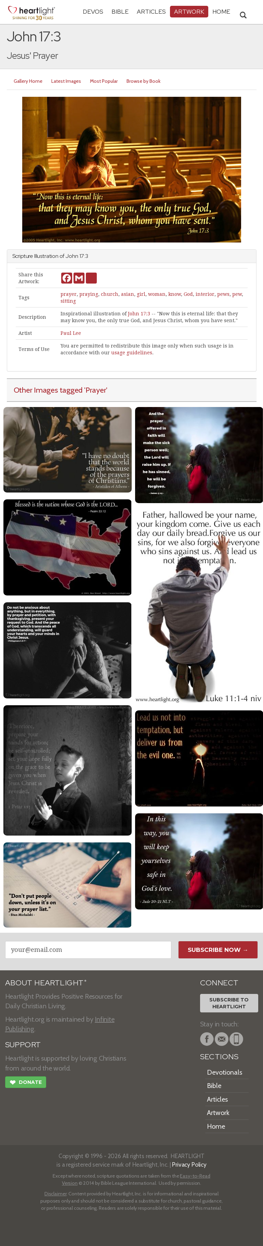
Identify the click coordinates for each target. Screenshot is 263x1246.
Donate (26, 1083)
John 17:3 (139, 313)
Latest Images (66, 81)
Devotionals (224, 1072)
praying (88, 294)
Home (216, 1126)
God (188, 294)
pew (237, 294)
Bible (120, 11)
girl (141, 294)
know (174, 294)
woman (157, 294)
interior (205, 294)
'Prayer (95, 390)
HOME (221, 11)
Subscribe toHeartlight (229, 1003)
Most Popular (104, 81)
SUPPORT (23, 1045)
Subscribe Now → (218, 949)
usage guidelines (131, 352)
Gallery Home (28, 81)
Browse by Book (143, 81)
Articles (151, 11)
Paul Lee (71, 333)
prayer (69, 294)
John (71, 256)
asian (127, 294)
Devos (93, 11)
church (109, 294)
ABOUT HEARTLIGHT (46, 983)
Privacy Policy (189, 1164)
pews (223, 294)
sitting (68, 301)
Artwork (189, 11)
